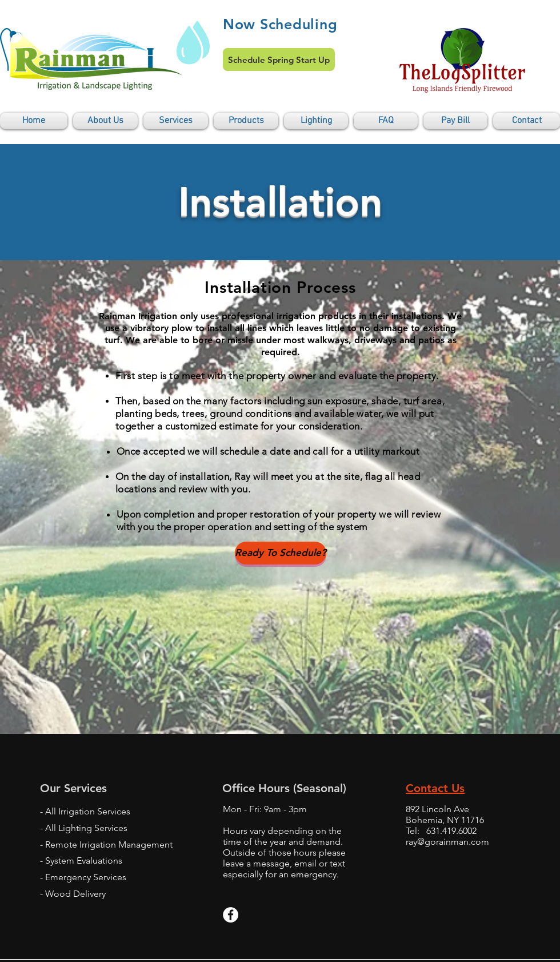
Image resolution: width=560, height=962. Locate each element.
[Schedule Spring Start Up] (279, 59)
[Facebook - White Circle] (230, 915)
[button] (176, 121)
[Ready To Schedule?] (280, 553)
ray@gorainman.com (447, 841)
